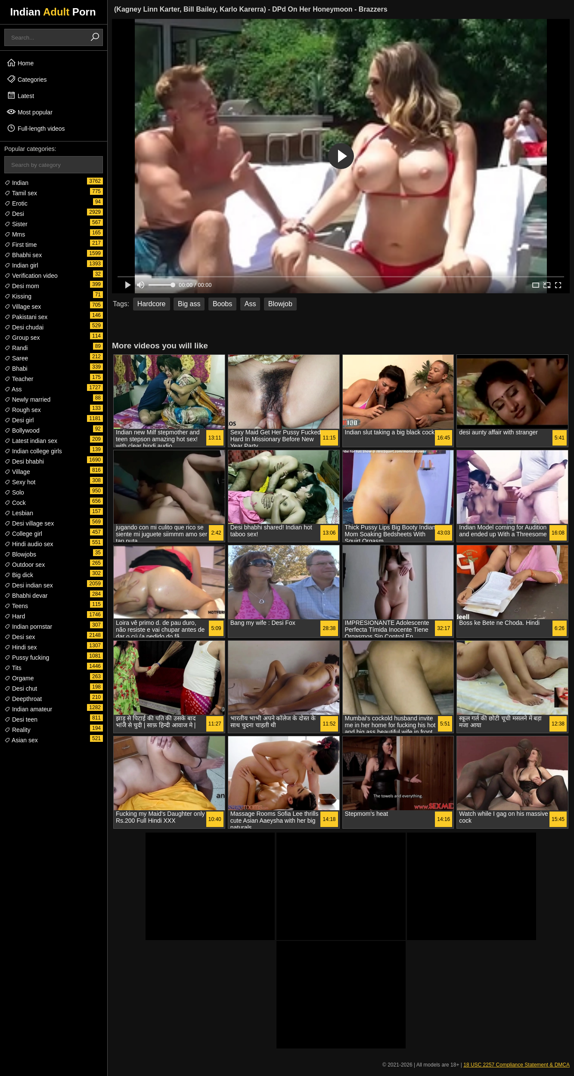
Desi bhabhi (24, 461)
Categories (26, 79)
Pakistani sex (25, 317)
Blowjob (280, 303)
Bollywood (22, 430)
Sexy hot (19, 482)
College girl (23, 533)
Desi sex (19, 636)
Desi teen (20, 719)
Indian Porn (53, 12)
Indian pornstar (28, 626)
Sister (16, 224)
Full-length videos (35, 128)
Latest (20, 95)
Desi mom (21, 286)
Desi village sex (29, 523)
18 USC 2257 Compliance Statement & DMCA (516, 1065)
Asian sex (21, 740)
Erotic (16, 203)
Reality (17, 729)
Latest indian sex (30, 440)
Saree (16, 358)
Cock (15, 502)
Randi (16, 347)
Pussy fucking (26, 657)
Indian (16, 182)
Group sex (22, 337)
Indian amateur (28, 709)
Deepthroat (23, 698)
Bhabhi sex (23, 255)
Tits (13, 667)
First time (20, 244)
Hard (14, 616)
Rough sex (22, 409)
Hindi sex (20, 647)
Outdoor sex (24, 564)
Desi (14, 213)
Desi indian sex (28, 585)
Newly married (27, 399)
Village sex (22, 306)
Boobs (222, 303)
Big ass (189, 303)
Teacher (18, 378)
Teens (16, 606)
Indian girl (21, 265)
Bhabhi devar (25, 595)
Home (20, 63)
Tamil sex (20, 193)
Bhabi (16, 368)
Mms (14, 234)
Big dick (18, 575)
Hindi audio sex (28, 544)
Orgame (19, 678)
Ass (13, 389)
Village (17, 471)
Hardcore (151, 303)
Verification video (31, 275)
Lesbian (18, 513)
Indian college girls (33, 451)
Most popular (29, 112)
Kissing (17, 296)
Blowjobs (20, 554)
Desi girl (19, 420)
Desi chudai (23, 327)
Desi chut (20, 688)
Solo (14, 492)
